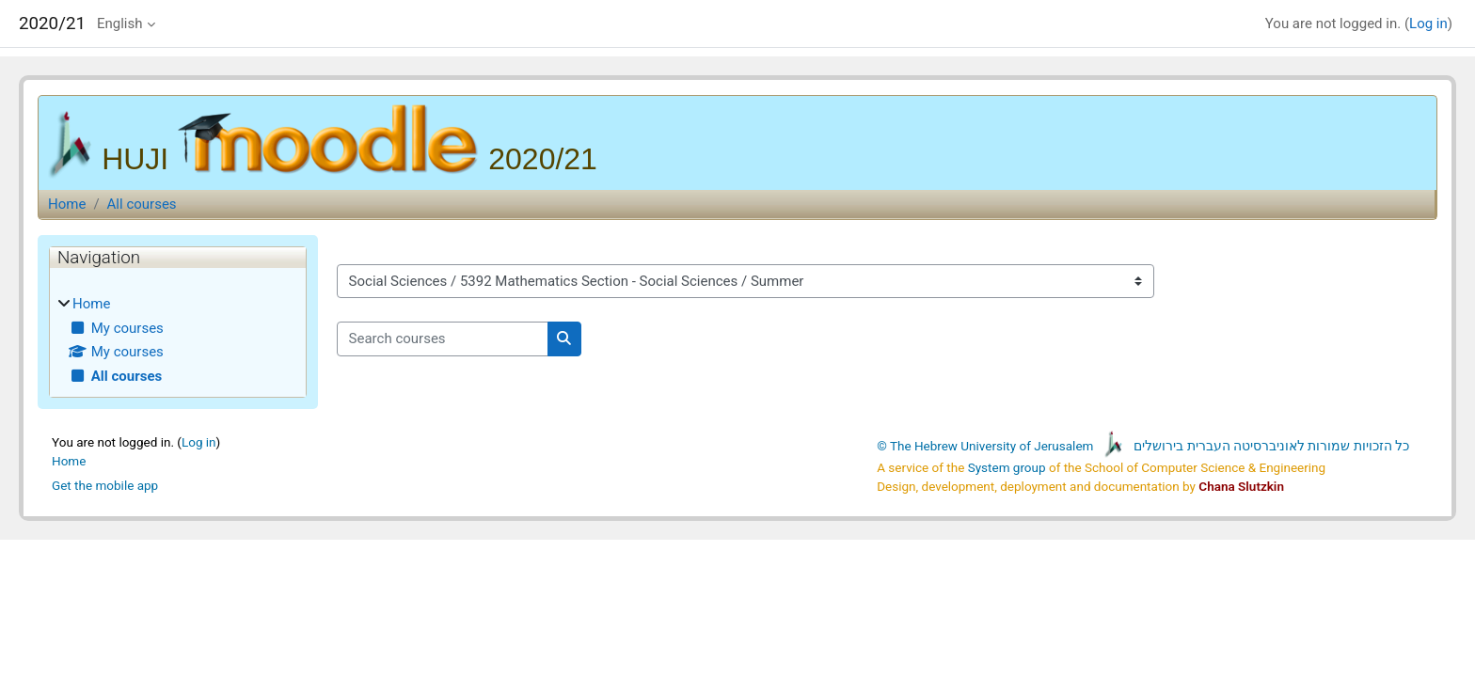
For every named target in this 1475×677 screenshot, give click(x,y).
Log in (1428, 23)
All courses (142, 204)
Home (67, 204)
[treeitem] (177, 339)
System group (1007, 467)
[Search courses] (442, 339)
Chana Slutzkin (1241, 486)
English (120, 23)
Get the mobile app (105, 485)
